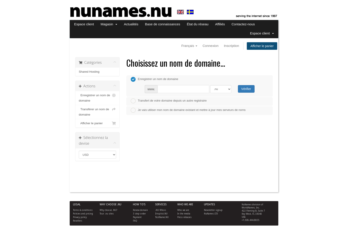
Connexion (211, 46)
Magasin (109, 24)
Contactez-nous (243, 24)
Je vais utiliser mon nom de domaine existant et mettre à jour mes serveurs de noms (188, 110)
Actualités (131, 24)
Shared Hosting (89, 71)
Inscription (231, 46)
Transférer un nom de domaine (97, 111)
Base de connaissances (162, 24)
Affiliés (220, 24)
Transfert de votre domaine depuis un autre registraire (169, 100)
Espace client (84, 24)
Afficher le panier (262, 46)
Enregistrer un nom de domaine (97, 97)
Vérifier (246, 89)
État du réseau (198, 24)
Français (189, 46)
